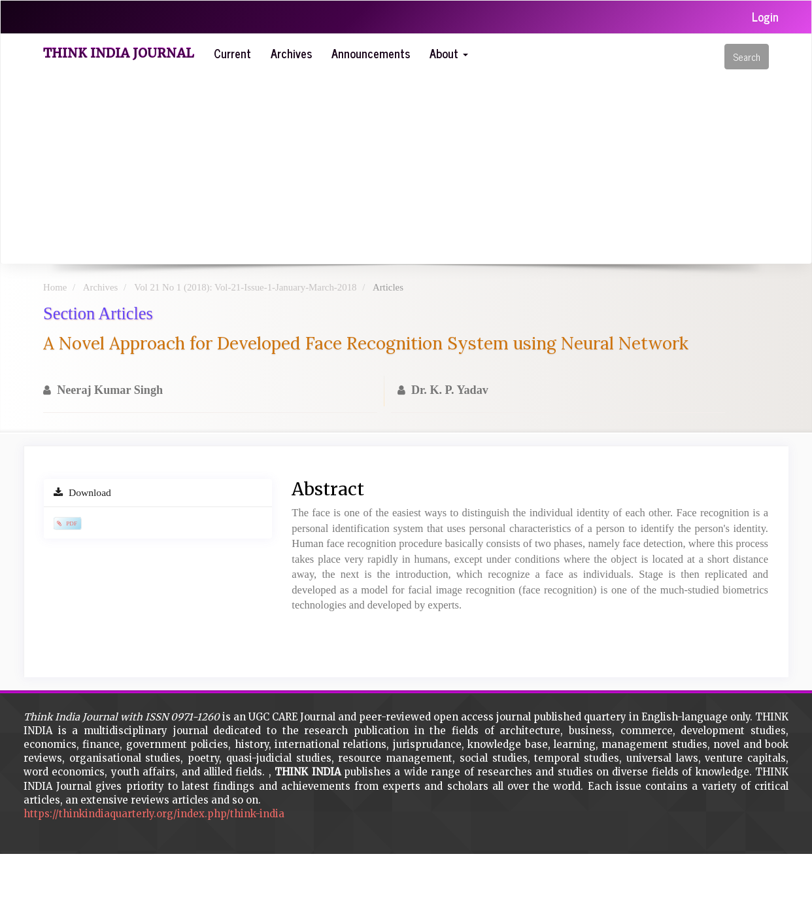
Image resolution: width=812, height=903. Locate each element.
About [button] (449, 53)
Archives (291, 53)
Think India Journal (118, 53)
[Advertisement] (406, 165)
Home (55, 287)
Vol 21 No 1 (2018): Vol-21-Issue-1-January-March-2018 (245, 287)
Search (746, 56)
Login (765, 16)
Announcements (370, 53)
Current (232, 53)
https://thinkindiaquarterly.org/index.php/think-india (154, 813)
